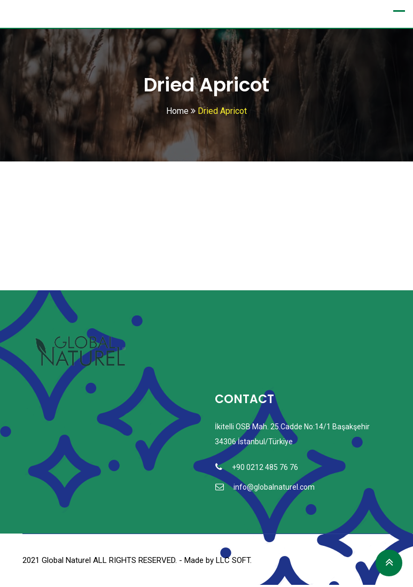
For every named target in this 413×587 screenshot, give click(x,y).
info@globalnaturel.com (274, 487)
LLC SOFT (233, 561)
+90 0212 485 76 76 (265, 468)
